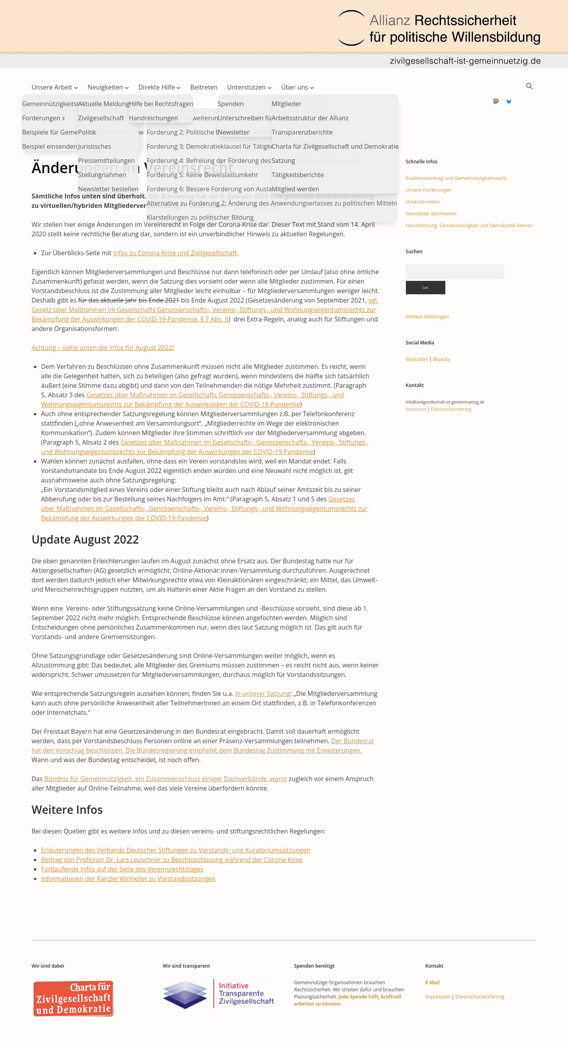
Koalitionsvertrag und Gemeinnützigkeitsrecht (456, 153)
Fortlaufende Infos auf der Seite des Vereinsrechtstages (122, 843)
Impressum (416, 384)
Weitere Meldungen (427, 291)
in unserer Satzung (262, 668)
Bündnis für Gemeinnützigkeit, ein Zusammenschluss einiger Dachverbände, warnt (165, 753)
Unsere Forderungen (429, 164)
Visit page (284, 34)
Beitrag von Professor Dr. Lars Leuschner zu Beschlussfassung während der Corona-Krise (171, 834)
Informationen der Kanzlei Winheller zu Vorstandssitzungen (128, 853)
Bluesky (441, 334)
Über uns (294, 87)
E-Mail (432, 957)
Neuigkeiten (105, 87)
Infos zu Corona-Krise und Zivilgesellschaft (175, 227)
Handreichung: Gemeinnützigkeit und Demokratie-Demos (469, 200)
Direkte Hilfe (156, 87)
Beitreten (204, 87)
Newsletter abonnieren (431, 188)
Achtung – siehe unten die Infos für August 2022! (103, 322)
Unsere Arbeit (52, 87)
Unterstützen (246, 87)
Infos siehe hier (258, 180)
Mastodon (417, 334)
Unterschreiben (423, 176)
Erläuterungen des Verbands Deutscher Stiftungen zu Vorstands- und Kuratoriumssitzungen (175, 825)
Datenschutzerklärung (451, 384)
